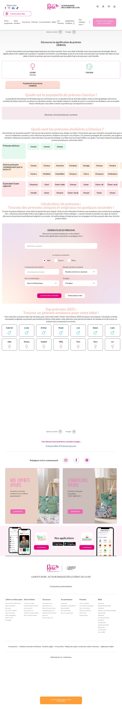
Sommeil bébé (101, 668)
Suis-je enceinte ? (28, 664)
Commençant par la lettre (34, 323)
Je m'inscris (17, 567)
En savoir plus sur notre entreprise (61, 642)
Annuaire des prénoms (85, 666)
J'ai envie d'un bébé (29, 659)
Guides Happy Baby (10, 671)
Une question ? (13, 702)
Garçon (61, 316)
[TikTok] (17, 7)
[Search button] (97, 7)
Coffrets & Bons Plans (17, 14)
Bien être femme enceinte (48, 664)
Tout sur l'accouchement (67, 668)
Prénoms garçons (68, 501)
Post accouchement (66, 666)
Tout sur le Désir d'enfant (30, 671)
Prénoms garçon (84, 671)
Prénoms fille (83, 668)
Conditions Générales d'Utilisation (30, 702)
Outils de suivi (9, 673)
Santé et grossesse (47, 661)
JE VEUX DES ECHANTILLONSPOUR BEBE (61, 700)
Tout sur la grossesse (47, 673)
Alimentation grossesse (48, 666)
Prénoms (83, 655)
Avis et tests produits (11, 666)
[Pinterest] (87, 516)
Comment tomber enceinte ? (31, 661)
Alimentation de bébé (103, 673)
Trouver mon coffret (10, 661)
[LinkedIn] (13, 7)
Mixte (73, 316)
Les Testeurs (60, 22)
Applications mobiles (107, 702)
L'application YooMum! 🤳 (70, 22)
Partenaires (96, 702)
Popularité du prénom (32, 84)
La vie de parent (102, 685)
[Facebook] (5, 7)
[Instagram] (9, 7)
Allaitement (101, 671)
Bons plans (8, 664)
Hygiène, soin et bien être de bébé (107, 666)
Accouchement (66, 655)
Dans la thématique (32, 334)
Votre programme (8, 22)
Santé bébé (101, 664)
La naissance (64, 659)
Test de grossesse (28, 666)
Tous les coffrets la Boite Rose (13, 659)
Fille (48, 316)
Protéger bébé (102, 678)
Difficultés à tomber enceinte (31, 668)
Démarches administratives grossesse (49, 670)
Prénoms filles (52, 501)
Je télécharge (41, 603)
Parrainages (8, 676)
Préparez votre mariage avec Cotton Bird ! (104, 22)
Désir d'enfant (29, 655)
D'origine (66, 334)
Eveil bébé (101, 676)
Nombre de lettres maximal (73, 323)
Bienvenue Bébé (65, 664)
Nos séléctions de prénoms (87, 661)
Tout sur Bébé (101, 688)
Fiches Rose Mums (10, 668)
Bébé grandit (101, 683)
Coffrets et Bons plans (13, 655)
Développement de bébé (104, 661)
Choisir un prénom (84, 659)
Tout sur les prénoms (85, 664)
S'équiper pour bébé (103, 680)
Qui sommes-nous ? (82, 22)
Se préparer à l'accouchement (68, 661)
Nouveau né (101, 659)
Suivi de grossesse (47, 659)
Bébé (100, 655)
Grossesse (46, 655)
